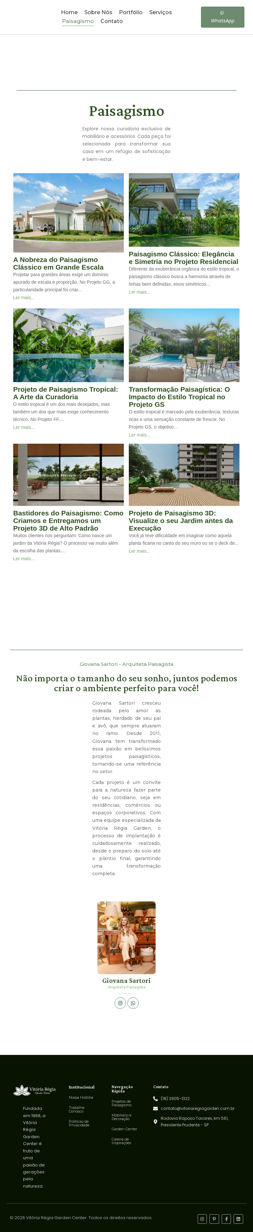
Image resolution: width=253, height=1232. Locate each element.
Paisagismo (78, 21)
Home (69, 12)
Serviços (160, 12)
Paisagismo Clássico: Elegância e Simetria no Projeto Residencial (184, 257)
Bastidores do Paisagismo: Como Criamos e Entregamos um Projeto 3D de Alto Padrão (68, 520)
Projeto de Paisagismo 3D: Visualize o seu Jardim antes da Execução (181, 520)
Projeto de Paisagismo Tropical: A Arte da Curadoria (65, 393)
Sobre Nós (98, 12)
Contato (111, 21)
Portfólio (131, 12)
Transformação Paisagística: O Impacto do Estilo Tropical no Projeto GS (179, 396)
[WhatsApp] (222, 17)
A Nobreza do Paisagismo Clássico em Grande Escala (58, 263)
